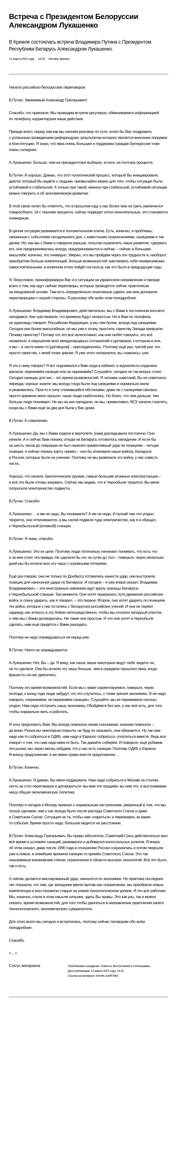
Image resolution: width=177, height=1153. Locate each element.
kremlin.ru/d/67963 (107, 975)
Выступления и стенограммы (131, 966)
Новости (106, 966)
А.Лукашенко (20, 162)
